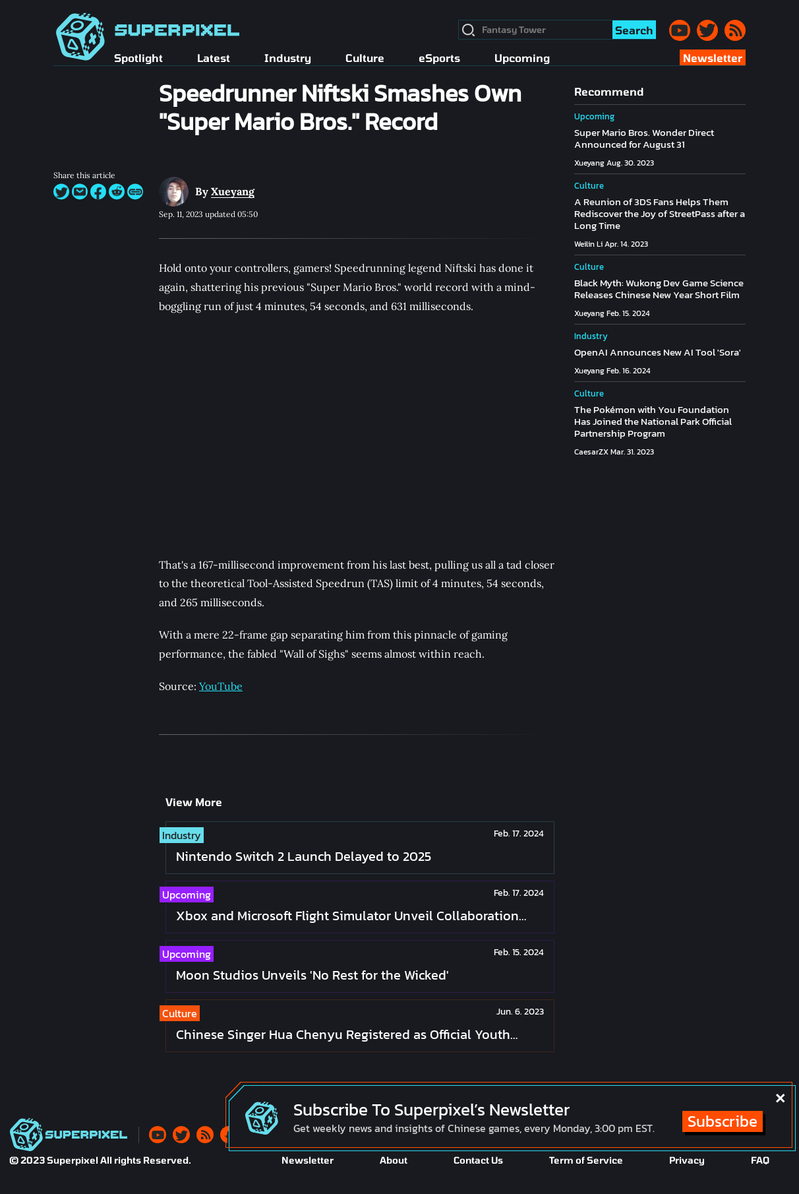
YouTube (221, 686)
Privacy (687, 1160)
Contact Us (478, 1160)
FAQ (760, 1160)
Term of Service (586, 1160)
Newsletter (307, 1160)
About (393, 1160)
